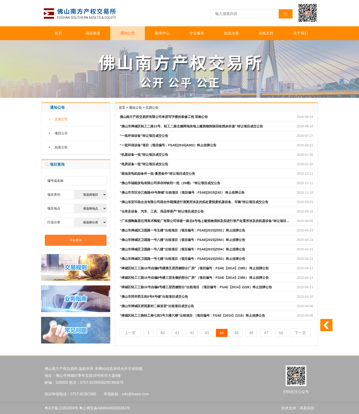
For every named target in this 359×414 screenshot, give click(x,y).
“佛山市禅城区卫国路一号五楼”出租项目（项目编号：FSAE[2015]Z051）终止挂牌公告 (182, 230)
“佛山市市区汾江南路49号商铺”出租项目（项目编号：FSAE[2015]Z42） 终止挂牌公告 (182, 192)
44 (222, 333)
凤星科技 (307, 408)
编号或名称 (55, 181)
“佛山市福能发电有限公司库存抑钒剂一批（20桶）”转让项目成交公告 (170, 183)
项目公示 (61, 133)
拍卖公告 (61, 147)
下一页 (300, 333)
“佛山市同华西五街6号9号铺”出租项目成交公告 (154, 296)
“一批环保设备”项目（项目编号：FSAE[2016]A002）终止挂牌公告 (168, 145)
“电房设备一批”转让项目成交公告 (144, 164)
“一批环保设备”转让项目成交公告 (144, 136)
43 (207, 333)
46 (251, 333)
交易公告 (61, 119)
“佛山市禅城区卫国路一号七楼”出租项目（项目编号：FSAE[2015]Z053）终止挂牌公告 (182, 259)
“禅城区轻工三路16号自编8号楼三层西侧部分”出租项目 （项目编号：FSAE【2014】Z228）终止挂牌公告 (196, 287)
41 (177, 333)
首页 (58, 33)
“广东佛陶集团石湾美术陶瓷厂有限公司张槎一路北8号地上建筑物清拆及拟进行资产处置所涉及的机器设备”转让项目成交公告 (209, 221)
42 (192, 333)
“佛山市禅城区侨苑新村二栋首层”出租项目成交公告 (157, 306)
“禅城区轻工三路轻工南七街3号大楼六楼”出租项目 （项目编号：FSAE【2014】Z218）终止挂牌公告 (192, 315)
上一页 (130, 333)
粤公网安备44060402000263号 (104, 408)
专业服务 (196, 33)
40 (162, 333)
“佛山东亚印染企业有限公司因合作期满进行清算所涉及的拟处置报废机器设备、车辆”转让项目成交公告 (194, 202)
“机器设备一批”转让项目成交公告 (144, 154)
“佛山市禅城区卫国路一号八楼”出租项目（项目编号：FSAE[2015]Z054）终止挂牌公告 (182, 240)
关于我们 (300, 33)
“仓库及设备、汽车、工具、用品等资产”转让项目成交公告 (162, 211)
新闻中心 (162, 33)
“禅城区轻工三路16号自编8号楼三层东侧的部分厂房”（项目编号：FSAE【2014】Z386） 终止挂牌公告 (194, 277)
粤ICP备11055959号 (61, 408)
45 (236, 333)
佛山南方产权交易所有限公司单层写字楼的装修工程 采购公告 (164, 117)
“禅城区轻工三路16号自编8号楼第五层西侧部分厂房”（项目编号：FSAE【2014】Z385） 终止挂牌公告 (194, 268)
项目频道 (93, 33)
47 (266, 333)
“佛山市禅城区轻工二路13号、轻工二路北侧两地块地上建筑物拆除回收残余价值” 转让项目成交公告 (191, 126)
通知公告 (127, 33)
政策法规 (231, 33)
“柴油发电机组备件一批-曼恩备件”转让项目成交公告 (157, 173)
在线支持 (266, 33)
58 (281, 333)
